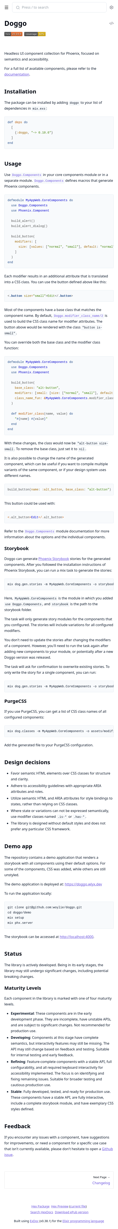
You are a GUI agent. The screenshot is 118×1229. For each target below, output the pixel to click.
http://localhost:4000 (76, 936)
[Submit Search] (17, 8)
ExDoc (34, 1221)
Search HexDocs (41, 1212)
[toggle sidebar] (5, 6)
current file (78, 1206)
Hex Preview (60, 1206)
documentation (16, 74)
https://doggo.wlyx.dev (83, 884)
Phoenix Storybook (53, 558)
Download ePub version (72, 1212)
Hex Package (40, 1206)
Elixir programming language (83, 1221)
